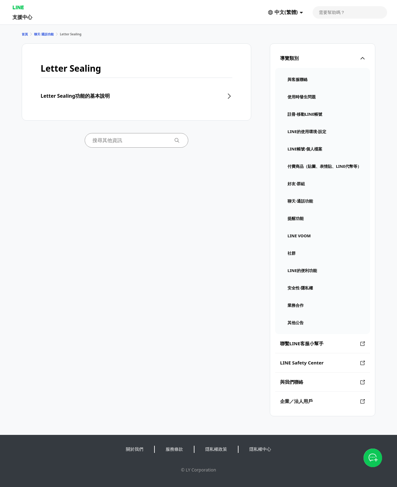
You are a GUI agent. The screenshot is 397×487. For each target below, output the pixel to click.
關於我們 (134, 449)
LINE (18, 7)
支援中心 (22, 17)
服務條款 (174, 449)
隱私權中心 (260, 449)
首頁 (25, 34)
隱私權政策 (216, 449)
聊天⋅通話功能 (44, 34)
